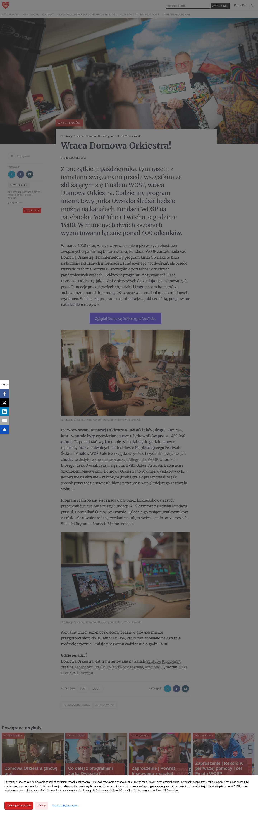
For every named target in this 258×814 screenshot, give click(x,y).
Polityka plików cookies (65, 805)
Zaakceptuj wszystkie (19, 805)
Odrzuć (41, 805)
